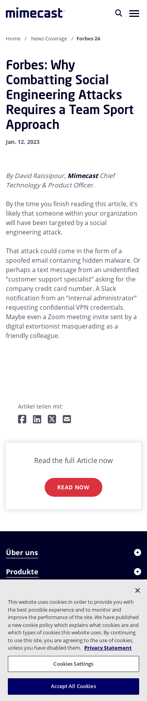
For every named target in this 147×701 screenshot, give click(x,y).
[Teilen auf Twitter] (52, 420)
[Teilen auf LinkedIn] (37, 420)
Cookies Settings (73, 663)
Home (13, 38)
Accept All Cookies (73, 686)
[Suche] (118, 13)
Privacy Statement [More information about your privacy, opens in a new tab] (108, 647)
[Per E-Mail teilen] (67, 420)
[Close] (137, 590)
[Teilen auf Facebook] (22, 420)
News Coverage (49, 38)
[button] (134, 13)
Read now (73, 487)
